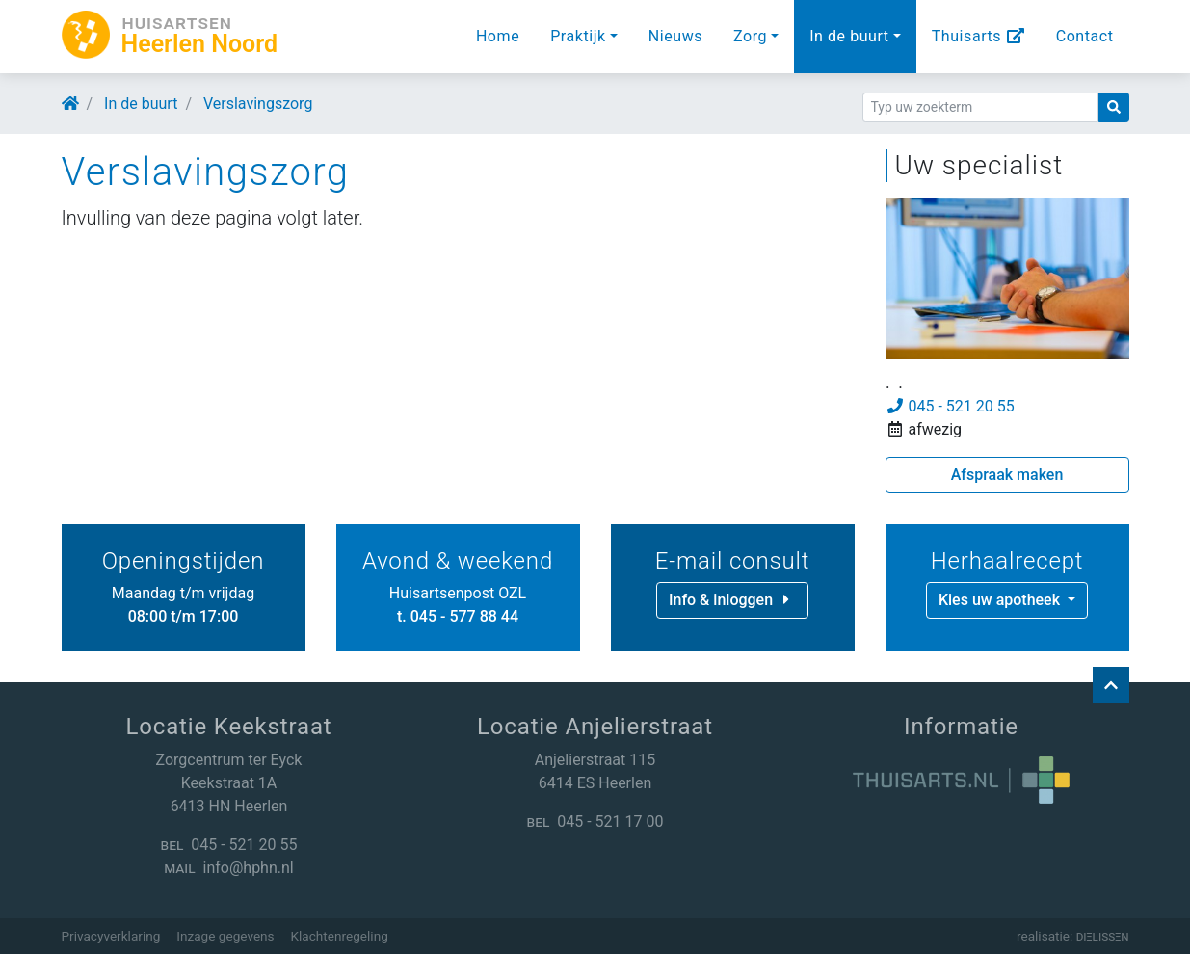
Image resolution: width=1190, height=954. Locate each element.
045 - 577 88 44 (464, 616)
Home (497, 36)
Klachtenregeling (339, 935)
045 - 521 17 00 (610, 821)
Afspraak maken (1007, 474)
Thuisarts (978, 36)
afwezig (924, 429)
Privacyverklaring (111, 935)
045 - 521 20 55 (950, 406)
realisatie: (1073, 935)
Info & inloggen (732, 600)
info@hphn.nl (248, 868)
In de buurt (848, 36)
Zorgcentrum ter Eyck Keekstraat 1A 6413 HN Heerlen (229, 783)
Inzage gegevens (225, 935)
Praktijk (578, 36)
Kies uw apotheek (1001, 600)
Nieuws (675, 36)
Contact (1085, 36)
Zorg (750, 36)
